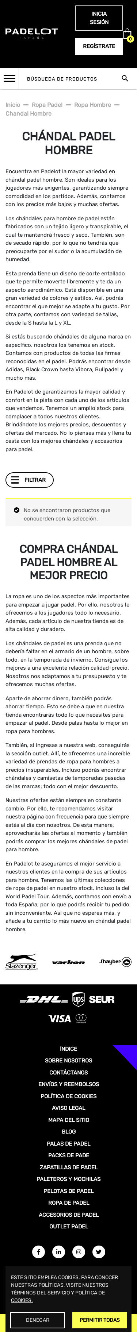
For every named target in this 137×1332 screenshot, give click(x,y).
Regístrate (99, 46)
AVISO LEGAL (68, 1108)
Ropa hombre (92, 104)
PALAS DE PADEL (68, 1144)
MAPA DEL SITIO (68, 1120)
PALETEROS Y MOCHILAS (68, 1179)
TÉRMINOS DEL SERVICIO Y (42, 1293)
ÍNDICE (68, 1049)
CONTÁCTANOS (68, 1072)
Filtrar (35, 480)
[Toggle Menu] (9, 78)
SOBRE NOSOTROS (68, 1060)
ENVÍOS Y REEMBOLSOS (68, 1084)
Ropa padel (47, 104)
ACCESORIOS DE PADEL (69, 1215)
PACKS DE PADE (68, 1155)
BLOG (69, 1131)
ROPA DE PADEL (68, 1203)
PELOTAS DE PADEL (68, 1191)
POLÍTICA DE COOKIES (68, 1096)
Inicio (12, 104)
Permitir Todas (100, 1320)
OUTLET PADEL (68, 1226)
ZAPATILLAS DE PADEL (69, 1167)
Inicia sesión (99, 18)
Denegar (37, 1320)
